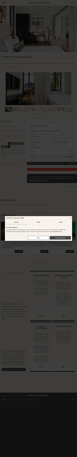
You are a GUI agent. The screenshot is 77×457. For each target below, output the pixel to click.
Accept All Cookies (60, 237)
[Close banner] (70, 218)
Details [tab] (38, 222)
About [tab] (61, 222)
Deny (38, 237)
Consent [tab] (16, 222)
